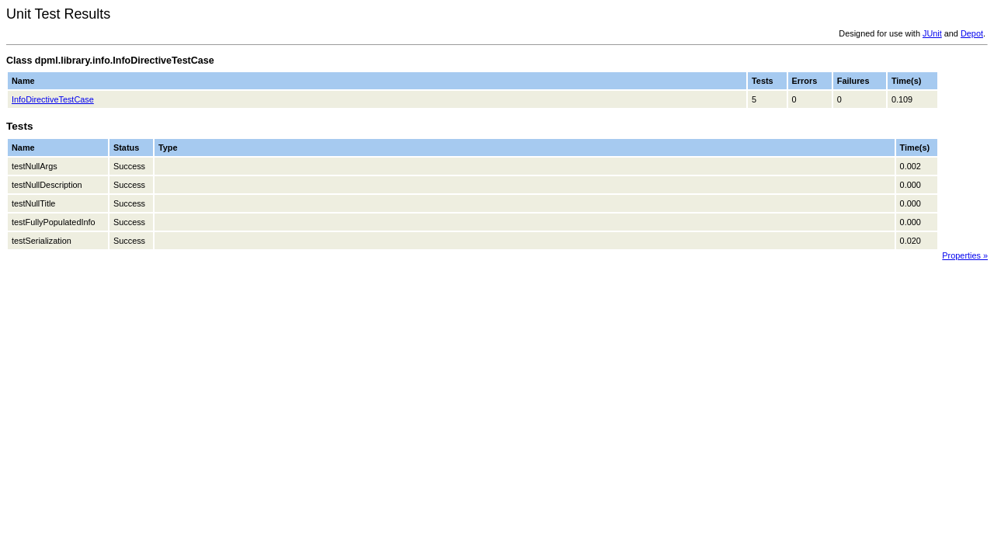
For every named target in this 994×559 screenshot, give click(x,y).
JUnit (932, 33)
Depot (972, 33)
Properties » (965, 255)
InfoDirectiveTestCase (53, 99)
